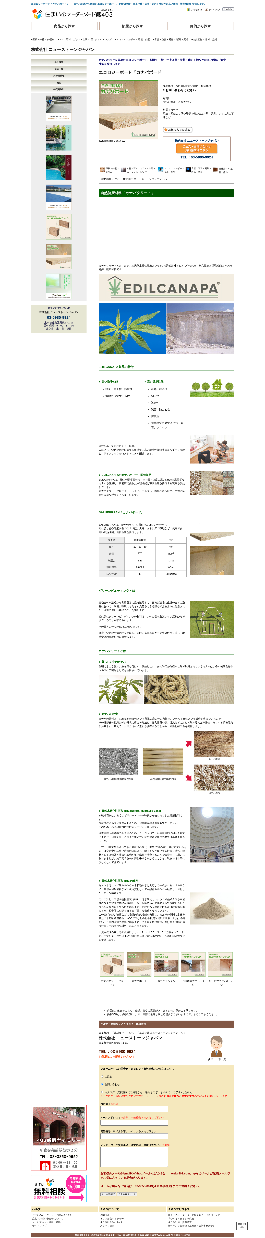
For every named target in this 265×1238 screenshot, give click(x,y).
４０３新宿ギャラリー (112, 1218)
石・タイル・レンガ (101, 39)
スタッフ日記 (107, 1225)
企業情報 (105, 1215)
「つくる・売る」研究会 (181, 1218)
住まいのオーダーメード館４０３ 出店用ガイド (194, 1215)
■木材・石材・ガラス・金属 (72, 39)
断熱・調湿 (182, 39)
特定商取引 (58, 89)
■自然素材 (196, 39)
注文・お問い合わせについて (47, 1218)
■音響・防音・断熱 (163, 39)
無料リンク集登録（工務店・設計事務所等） (191, 1225)
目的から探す (200, 26)
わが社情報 (58, 75)
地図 (59, 82)
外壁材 (50, 39)
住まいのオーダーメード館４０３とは (52, 1215)
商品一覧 (58, 69)
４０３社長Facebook (111, 1222)
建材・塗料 (211, 39)
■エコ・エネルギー (125, 39)
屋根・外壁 (144, 39)
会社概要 (58, 62)
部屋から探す (132, 26)
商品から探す (64, 26)
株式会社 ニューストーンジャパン (63, 49)
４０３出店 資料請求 (180, 1222)
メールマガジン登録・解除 (46, 1222)
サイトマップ (39, 1225)
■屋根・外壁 (37, 39)
